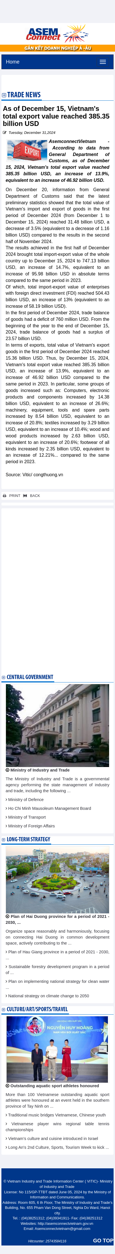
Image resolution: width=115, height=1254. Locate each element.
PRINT (11, 496)
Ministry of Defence (26, 799)
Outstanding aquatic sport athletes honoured (54, 1086)
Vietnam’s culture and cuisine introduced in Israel (53, 1138)
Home (12, 61)
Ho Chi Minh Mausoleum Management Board (49, 808)
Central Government (30, 677)
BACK (30, 496)
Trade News (24, 95)
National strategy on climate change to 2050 (48, 996)
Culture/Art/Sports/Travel (37, 1010)
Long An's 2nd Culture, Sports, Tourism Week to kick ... (58, 1147)
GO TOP (103, 1241)
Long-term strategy (28, 840)
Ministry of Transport (27, 817)
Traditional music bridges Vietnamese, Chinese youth (57, 1115)
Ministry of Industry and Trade (40, 770)
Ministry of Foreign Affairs (31, 826)
